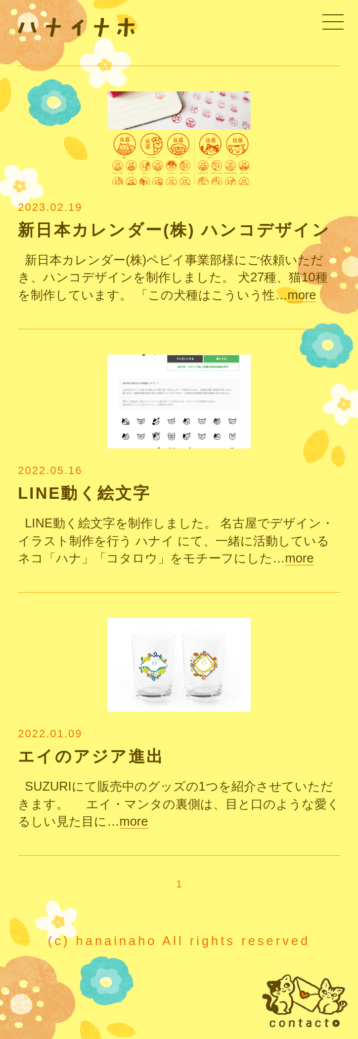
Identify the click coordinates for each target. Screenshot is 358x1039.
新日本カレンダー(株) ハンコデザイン (174, 230)
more (302, 295)
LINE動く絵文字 (84, 493)
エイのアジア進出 (91, 756)
